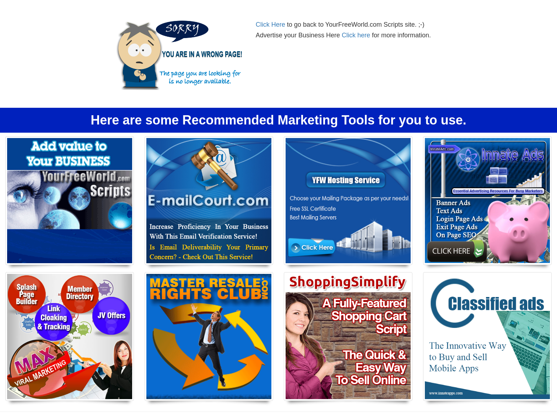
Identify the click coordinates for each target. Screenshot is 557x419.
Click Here (270, 24)
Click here (356, 35)
